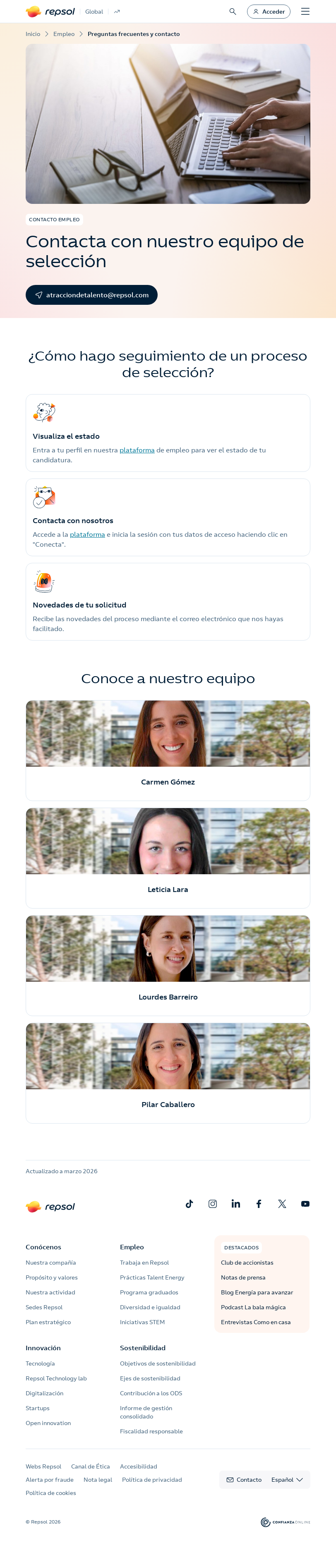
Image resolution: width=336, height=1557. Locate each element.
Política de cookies (51, 1493)
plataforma (137, 450)
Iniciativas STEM (142, 1322)
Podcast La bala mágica (253, 1307)
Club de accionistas (247, 1262)
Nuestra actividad (50, 1292)
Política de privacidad (152, 1479)
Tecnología (40, 1363)
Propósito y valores (52, 1277)
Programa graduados (149, 1292)
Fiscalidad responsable (151, 1431)
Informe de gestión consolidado (146, 1412)
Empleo (132, 1247)
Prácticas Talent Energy (152, 1277)
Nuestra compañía (51, 1262)
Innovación (43, 1348)
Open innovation (48, 1423)
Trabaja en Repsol (144, 1262)
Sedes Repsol (44, 1307)
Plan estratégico (48, 1322)
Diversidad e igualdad (150, 1307)
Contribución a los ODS (151, 1393)
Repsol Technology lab (56, 1378)
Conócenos (43, 1247)
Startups (38, 1408)
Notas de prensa (243, 1277)
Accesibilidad (138, 1466)
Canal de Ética (90, 1466)
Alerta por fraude (50, 1479)
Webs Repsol (43, 1466)
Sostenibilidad (143, 1348)
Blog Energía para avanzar (257, 1292)
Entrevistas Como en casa (256, 1322)
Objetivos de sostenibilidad (158, 1363)
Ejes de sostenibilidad (150, 1378)
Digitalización (44, 1393)
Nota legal (98, 1479)
